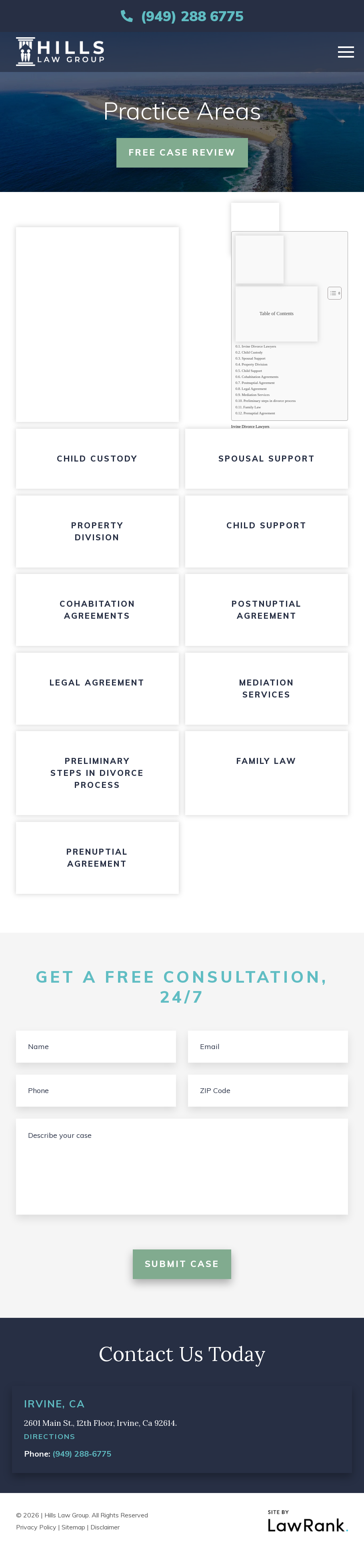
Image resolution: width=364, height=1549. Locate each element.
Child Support (252, 371)
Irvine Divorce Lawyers (259, 346)
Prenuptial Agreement (259, 413)
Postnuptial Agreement (258, 383)
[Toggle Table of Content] (331, 293)
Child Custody (252, 352)
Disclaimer (105, 1527)
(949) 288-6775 (81, 1454)
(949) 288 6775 (192, 16)
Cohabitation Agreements (260, 377)
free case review (182, 152)
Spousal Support (253, 358)
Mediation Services (256, 395)
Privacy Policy (36, 1527)
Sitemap (73, 1527)
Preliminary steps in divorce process (270, 401)
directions (50, 1436)
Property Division (254, 364)
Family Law (252, 407)
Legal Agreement (254, 389)
